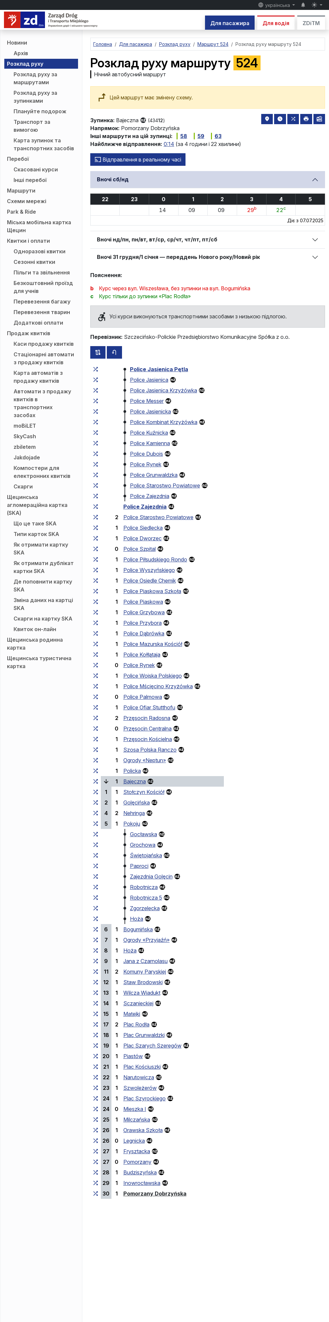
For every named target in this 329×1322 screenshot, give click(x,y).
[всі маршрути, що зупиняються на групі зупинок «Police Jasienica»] (95, 379)
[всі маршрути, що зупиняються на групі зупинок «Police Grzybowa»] (95, 612)
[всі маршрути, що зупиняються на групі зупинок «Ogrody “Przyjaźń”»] (95, 940)
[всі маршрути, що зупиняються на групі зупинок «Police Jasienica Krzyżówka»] (95, 390)
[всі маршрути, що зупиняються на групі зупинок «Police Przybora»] (95, 623)
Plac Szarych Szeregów (152, 1045)
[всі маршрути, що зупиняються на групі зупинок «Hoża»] (95, 918)
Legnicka (134, 1140)
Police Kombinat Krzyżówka (163, 422)
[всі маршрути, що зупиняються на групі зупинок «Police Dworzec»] (95, 538)
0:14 (169, 144)
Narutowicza (138, 1077)
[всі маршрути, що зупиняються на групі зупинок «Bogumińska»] (95, 929)
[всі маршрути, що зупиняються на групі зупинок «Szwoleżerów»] (95, 1088)
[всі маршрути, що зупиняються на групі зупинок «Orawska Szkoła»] (95, 1130)
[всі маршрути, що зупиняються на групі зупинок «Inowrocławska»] (95, 1183)
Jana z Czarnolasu (145, 961)
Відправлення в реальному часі (138, 159)
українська (274, 5)
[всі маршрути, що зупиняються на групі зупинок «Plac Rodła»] (95, 1024)
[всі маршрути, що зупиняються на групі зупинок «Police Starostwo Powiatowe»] (95, 485)
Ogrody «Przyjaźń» (146, 940)
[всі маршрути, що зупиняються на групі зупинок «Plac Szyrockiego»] (95, 1098)
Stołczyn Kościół (143, 792)
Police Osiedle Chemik (149, 580)
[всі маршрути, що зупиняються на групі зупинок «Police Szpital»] (95, 549)
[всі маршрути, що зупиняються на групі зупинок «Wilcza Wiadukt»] (95, 992)
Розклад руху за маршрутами (35, 78)
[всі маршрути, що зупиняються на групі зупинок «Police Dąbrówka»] (95, 633)
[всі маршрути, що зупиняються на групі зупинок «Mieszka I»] (95, 1109)
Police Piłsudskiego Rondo (155, 559)
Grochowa (142, 844)
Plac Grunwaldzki (144, 1035)
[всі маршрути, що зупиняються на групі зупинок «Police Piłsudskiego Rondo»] (95, 559)
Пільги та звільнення (42, 272)
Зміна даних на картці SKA (43, 604)
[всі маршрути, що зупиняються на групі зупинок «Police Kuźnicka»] (95, 432)
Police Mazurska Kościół (152, 644)
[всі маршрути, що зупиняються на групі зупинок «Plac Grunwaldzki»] (95, 1035)
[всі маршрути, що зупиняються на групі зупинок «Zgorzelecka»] (95, 908)
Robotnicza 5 (146, 897)
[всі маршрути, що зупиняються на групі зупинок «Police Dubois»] (95, 453)
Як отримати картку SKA (41, 548)
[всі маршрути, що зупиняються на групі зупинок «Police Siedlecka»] (95, 527)
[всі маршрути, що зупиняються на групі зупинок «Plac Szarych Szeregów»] (95, 1045)
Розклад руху (25, 63)
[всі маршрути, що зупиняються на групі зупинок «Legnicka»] (95, 1140)
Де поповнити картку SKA (43, 585)
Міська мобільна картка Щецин (39, 226)
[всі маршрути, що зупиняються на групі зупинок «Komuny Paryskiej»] (95, 971)
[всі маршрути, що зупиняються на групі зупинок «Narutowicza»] (95, 1077)
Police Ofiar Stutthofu (149, 707)
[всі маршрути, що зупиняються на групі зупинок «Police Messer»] (95, 401)
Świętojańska (146, 855)
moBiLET (25, 425)
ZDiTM (311, 23)
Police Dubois (146, 453)
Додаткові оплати (38, 322)
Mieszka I (134, 1109)
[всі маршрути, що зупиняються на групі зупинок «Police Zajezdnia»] (95, 496)
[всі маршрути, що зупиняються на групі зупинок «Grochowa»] (95, 844)
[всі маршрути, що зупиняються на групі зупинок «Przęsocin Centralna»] (95, 728)
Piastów (133, 1056)
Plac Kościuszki (142, 1066)
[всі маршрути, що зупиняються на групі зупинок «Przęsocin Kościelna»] (95, 739)
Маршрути (21, 190)
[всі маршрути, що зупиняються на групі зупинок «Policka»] (95, 771)
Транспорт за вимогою (32, 126)
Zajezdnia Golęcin (151, 876)
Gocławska (143, 834)
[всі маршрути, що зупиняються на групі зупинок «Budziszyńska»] (95, 1172)
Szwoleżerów (140, 1088)
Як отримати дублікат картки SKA (44, 567)
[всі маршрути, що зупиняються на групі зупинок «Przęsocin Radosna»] (95, 718)
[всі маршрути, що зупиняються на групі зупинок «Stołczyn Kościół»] (95, 792)
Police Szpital (139, 549)
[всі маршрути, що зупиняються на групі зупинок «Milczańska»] (95, 1119)
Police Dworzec (142, 538)
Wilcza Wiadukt (141, 992)
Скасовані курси (36, 169)
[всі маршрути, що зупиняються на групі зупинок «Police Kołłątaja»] (95, 654)
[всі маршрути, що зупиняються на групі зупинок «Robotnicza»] (95, 887)
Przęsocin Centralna (147, 728)
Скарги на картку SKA (43, 618)
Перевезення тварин (42, 312)
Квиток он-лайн (35, 629)
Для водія (276, 23)
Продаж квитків (28, 333)
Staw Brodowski (143, 982)
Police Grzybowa (144, 612)
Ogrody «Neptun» (144, 760)
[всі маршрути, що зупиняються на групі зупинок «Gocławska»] (95, 834)
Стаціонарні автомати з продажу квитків (44, 358)
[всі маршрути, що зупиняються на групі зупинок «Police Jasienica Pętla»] (95, 369)
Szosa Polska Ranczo (150, 749)
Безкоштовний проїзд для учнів (43, 287)
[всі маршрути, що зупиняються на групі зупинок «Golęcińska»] (95, 802)
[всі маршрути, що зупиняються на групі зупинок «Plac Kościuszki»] (95, 1066)
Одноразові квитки (39, 251)
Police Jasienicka (150, 411)
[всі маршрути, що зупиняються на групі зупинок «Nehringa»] (95, 813)
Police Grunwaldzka (154, 475)
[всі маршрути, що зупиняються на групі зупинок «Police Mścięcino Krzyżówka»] (95, 686)
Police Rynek (145, 464)
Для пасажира (229, 23)
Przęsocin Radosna (146, 718)
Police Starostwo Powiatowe (165, 485)
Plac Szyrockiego (144, 1098)
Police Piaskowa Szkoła (152, 591)
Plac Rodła (136, 1024)
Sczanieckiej (138, 1003)
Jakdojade (27, 457)
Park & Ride (21, 211)
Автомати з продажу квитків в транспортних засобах (42, 403)
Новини (17, 42)
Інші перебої (30, 180)
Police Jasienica (149, 379)
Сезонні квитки (34, 262)
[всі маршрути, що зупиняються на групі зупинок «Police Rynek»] (95, 464)
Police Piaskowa (143, 601)
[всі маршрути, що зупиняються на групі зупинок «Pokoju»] (95, 823)
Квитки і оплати (28, 240)
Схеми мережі (26, 201)
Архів (21, 53)
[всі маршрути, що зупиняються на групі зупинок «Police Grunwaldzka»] (95, 475)
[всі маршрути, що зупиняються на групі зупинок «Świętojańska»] (95, 855)
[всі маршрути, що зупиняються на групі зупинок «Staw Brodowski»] (95, 982)
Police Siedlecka (143, 527)
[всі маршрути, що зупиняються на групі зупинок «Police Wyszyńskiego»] (95, 570)
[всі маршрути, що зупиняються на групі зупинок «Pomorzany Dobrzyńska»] (95, 1193)
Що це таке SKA (35, 523)
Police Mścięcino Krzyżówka (158, 686)
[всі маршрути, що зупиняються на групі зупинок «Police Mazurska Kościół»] (95, 644)
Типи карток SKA (36, 534)
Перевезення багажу (42, 301)
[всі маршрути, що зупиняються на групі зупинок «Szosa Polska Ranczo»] (95, 749)
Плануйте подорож (40, 111)
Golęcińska (136, 802)
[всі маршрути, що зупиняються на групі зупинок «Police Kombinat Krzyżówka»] (95, 422)
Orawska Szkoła (143, 1130)
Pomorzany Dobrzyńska (154, 1193)
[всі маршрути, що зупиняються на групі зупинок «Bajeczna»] (95, 781)
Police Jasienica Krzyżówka (163, 390)
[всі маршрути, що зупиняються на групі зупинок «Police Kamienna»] (95, 443)
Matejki (131, 1014)
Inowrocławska (141, 1183)
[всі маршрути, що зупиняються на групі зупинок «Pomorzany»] (95, 1162)
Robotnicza (144, 887)
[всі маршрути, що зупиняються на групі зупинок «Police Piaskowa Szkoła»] (95, 591)
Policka (132, 771)
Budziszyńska (140, 1172)
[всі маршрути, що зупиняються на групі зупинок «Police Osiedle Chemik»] (95, 580)
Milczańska (136, 1119)
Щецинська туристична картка (39, 662)
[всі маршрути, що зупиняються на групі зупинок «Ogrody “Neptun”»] (95, 760)
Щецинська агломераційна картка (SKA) (37, 505)
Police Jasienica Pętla (159, 369)
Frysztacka (136, 1151)
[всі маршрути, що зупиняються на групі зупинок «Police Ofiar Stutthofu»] (95, 707)
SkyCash (25, 436)
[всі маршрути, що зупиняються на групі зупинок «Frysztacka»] (95, 1151)
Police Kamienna (150, 443)
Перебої (18, 159)
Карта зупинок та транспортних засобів (44, 144)
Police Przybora (142, 623)
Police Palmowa (142, 697)
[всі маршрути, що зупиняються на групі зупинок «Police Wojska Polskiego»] (95, 675)
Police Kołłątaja (141, 654)
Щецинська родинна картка (35, 643)
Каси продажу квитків (44, 343)
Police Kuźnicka (149, 432)
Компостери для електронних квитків (42, 472)
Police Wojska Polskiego (152, 675)
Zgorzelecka (145, 908)
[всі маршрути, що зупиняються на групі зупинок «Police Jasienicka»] (95, 411)
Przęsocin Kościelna (147, 739)
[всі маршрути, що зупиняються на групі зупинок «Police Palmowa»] (95, 697)
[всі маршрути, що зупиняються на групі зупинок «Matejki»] (95, 1014)
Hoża (136, 918)
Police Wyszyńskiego (149, 570)
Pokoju (131, 823)
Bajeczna (134, 781)
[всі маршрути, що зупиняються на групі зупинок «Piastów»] (95, 1056)
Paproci (139, 866)
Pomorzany (137, 1162)
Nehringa (134, 813)
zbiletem (25, 447)
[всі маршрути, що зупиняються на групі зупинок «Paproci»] (95, 866)
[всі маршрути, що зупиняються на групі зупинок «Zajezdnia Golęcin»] (95, 876)
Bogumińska (138, 929)
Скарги (23, 486)
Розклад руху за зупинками (35, 96)
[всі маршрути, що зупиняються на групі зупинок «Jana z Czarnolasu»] (95, 961)
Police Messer (147, 401)
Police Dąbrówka (143, 633)
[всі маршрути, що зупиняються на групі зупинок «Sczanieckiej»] (95, 1003)
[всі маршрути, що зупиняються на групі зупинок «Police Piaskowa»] (95, 601)
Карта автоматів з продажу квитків (38, 377)
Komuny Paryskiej (144, 971)
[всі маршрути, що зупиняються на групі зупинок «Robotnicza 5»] (95, 897)
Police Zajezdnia (149, 496)
